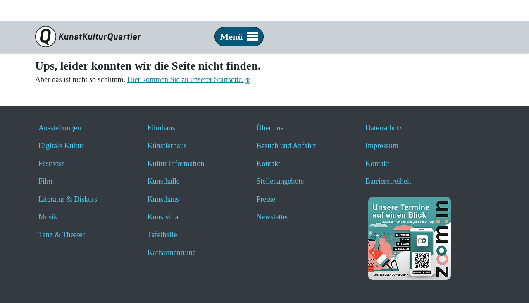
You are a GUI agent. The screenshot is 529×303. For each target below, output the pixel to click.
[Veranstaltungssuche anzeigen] (371, 36)
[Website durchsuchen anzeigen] (347, 36)
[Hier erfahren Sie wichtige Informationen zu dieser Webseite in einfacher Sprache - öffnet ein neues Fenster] (419, 36)
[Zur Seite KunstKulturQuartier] (85, 36)
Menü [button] (239, 36)
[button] (502, 133)
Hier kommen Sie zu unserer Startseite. (185, 79)
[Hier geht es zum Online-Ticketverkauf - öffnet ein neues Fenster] (395, 36)
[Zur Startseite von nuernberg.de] (467, 16)
